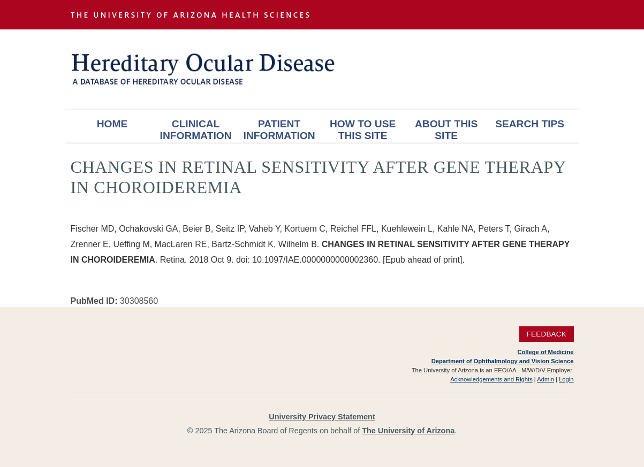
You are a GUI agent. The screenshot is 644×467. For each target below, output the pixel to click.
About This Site (446, 129)
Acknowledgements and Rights (491, 379)
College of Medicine (545, 352)
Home (112, 123)
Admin (545, 379)
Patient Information (279, 129)
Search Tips (529, 123)
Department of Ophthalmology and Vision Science (502, 361)
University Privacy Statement (322, 416)
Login (566, 379)
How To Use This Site (363, 129)
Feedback (546, 334)
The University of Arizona (408, 430)
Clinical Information (196, 129)
